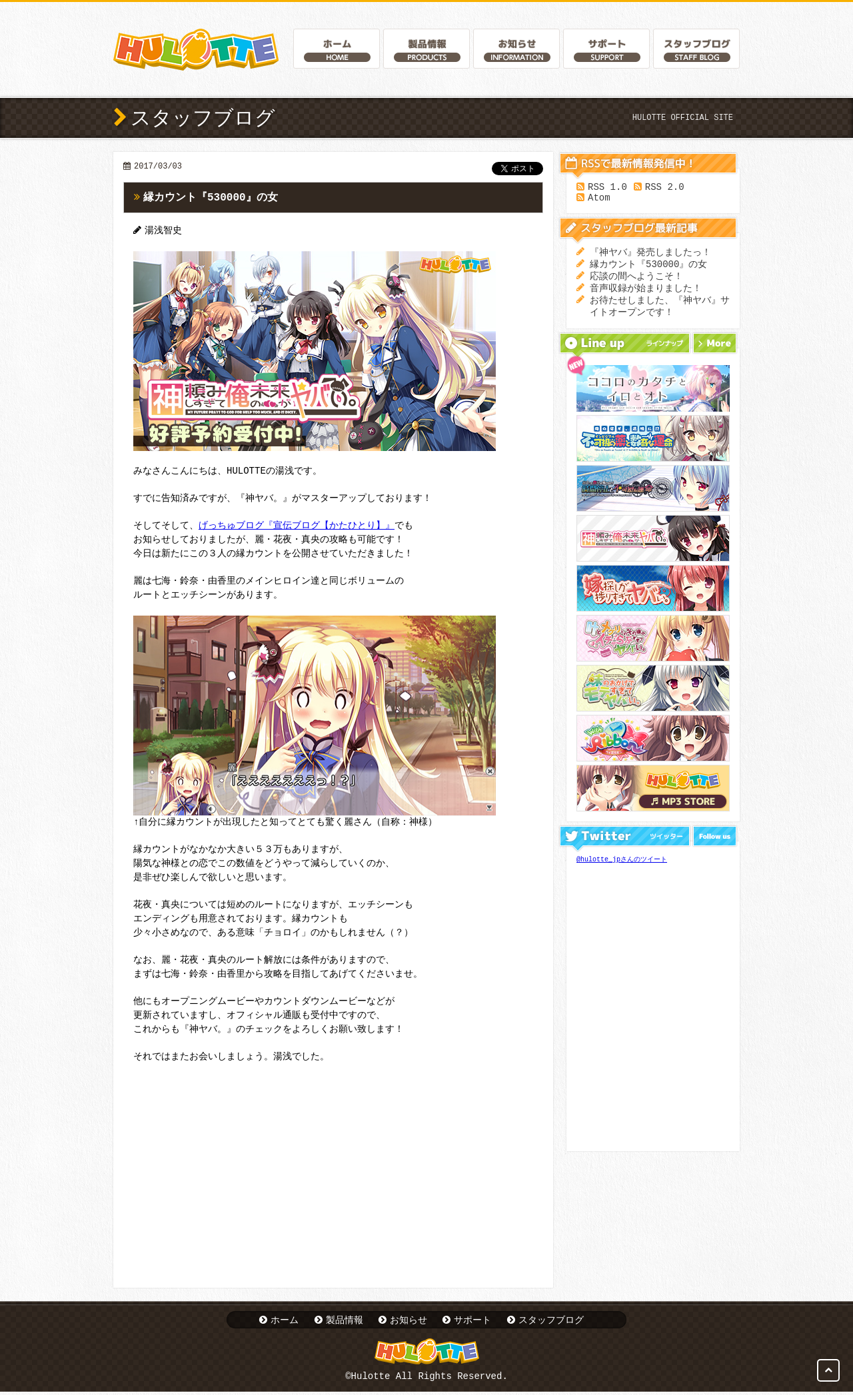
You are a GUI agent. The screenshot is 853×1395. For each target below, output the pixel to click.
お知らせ (408, 1320)
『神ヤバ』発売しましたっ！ (650, 256)
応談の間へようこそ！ (636, 283)
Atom (599, 201)
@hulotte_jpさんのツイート (621, 871)
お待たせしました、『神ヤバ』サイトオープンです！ (660, 317)
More (715, 355)
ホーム (285, 1320)
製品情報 (344, 1320)
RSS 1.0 (607, 188)
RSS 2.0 (664, 188)
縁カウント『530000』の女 (210, 198)
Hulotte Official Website (196, 50)
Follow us (715, 848)
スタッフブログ (551, 1320)
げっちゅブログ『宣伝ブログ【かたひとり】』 (297, 527)
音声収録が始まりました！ (646, 296)
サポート (472, 1320)
